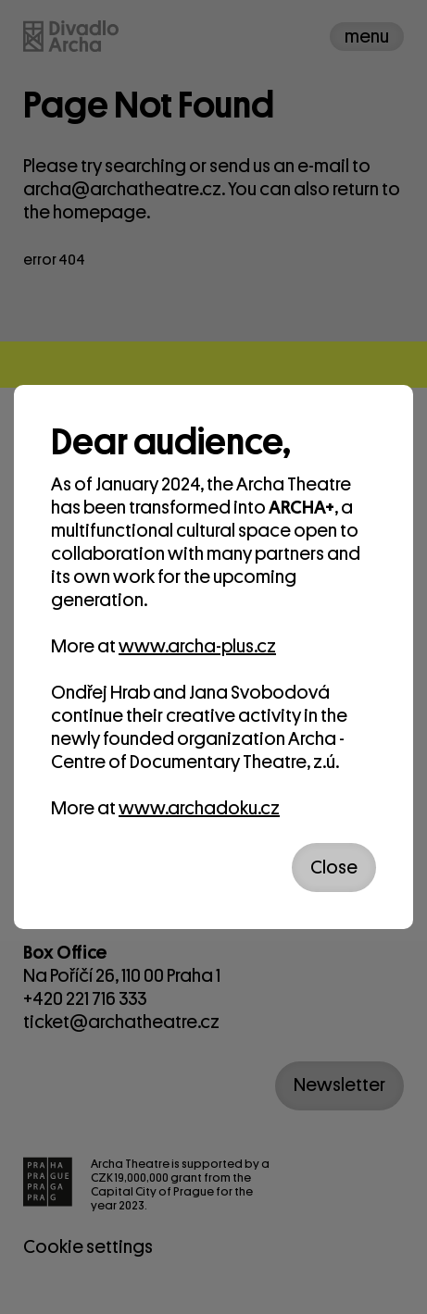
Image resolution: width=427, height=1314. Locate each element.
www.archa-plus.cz (197, 646)
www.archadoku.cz (199, 808)
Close (334, 867)
